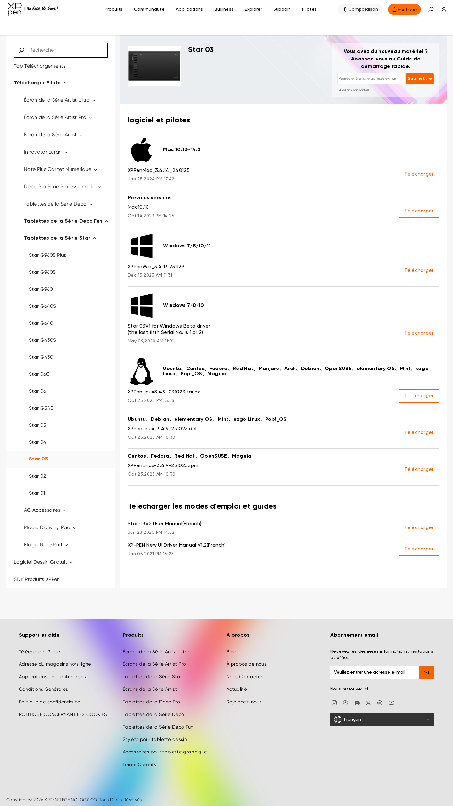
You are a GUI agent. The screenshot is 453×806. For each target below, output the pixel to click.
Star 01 (37, 493)
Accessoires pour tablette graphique (165, 752)
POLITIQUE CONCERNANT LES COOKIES (63, 714)
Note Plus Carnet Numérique (61, 169)
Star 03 (38, 459)
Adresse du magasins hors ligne (55, 664)
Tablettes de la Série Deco (58, 204)
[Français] (382, 719)
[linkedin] (379, 702)
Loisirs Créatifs (139, 764)
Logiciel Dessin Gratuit (44, 562)
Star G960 (41, 289)
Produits (114, 9)
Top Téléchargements (39, 66)
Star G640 (41, 323)
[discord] (357, 702)
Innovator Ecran (46, 152)
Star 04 (37, 442)
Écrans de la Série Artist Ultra (156, 652)
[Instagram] (334, 702)
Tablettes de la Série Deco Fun (66, 221)
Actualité (236, 689)
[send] (426, 672)
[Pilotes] (309, 9)
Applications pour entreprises (52, 676)
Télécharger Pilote (40, 83)
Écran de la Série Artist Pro (58, 117)
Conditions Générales (43, 689)
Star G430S (42, 340)
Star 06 (37, 391)
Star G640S (42, 306)
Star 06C (39, 374)
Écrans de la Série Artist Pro (154, 664)
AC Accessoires (45, 510)
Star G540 (41, 408)
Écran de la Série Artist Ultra (60, 100)
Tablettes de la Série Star (60, 238)
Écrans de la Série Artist (150, 689)
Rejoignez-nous (243, 702)
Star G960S (42, 272)
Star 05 (37, 425)
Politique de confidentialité (49, 702)
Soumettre (420, 78)
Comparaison (363, 9)
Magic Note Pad (46, 545)
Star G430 (41, 357)
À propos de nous (246, 664)
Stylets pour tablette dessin (155, 739)
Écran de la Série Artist (53, 135)
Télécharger (419, 174)
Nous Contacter (244, 676)
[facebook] (345, 702)
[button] (430, 9)
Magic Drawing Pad (50, 527)
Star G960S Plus (47, 255)
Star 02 (37, 476)
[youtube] (391, 702)
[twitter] (368, 702)
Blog (231, 652)
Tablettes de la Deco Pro (151, 702)
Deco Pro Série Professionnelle (63, 186)
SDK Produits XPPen (37, 579)
